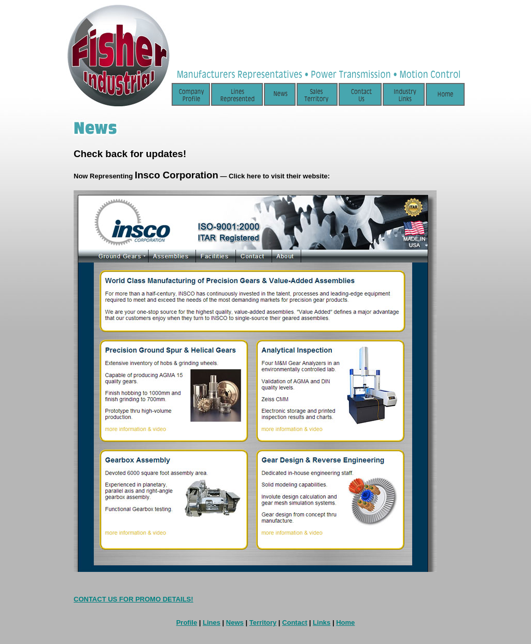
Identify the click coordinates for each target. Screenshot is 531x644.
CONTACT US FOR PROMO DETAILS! (133, 599)
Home (345, 622)
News (235, 622)
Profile (186, 622)
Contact (294, 622)
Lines (211, 622)
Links (321, 622)
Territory (263, 622)
